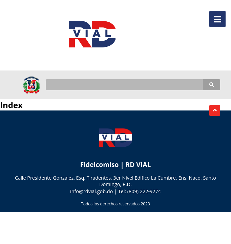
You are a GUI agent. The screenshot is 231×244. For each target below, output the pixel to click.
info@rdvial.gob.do (91, 191)
